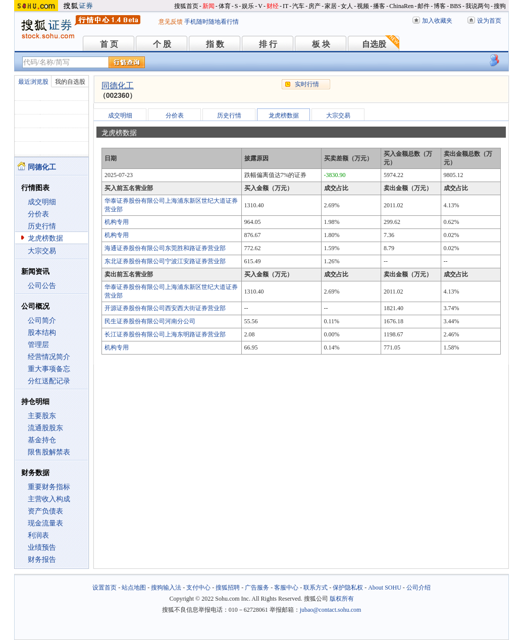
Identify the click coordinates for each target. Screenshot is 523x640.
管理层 (38, 344)
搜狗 (500, 6)
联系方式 (315, 587)
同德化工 (117, 85)
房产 (314, 6)
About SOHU (384, 587)
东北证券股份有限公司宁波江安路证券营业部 (165, 261)
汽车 (298, 6)
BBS (455, 6)
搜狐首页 (186, 6)
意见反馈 (171, 21)
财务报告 (42, 559)
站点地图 (134, 587)
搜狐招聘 (228, 587)
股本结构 (42, 332)
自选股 (374, 44)
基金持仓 (42, 440)
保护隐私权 (348, 587)
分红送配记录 (49, 381)
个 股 (162, 44)
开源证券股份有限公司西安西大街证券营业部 (165, 308)
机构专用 (116, 221)
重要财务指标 (49, 487)
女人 (347, 6)
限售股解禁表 (49, 452)
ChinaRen (401, 6)
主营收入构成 (49, 499)
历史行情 (42, 226)
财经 (273, 6)
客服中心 (286, 587)
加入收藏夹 (437, 20)
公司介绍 (418, 587)
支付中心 (198, 587)
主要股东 (42, 416)
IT (285, 6)
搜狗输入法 (166, 587)
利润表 (38, 535)
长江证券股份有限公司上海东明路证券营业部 (165, 334)
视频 (363, 6)
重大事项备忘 (49, 369)
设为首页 (489, 20)
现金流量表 (45, 523)
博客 (440, 6)
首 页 (109, 44)
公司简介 (42, 320)
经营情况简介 (49, 357)
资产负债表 (45, 511)
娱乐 (248, 6)
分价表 (38, 214)
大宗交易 (42, 251)
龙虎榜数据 (45, 238)
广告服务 (257, 587)
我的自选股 (70, 81)
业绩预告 (42, 547)
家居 (331, 6)
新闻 (208, 6)
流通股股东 (45, 428)
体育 (225, 6)
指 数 (215, 44)
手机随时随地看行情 (211, 21)
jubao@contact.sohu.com (330, 609)
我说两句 (477, 6)
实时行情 (307, 84)
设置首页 (104, 587)
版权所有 (342, 598)
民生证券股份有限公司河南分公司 (149, 321)
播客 (379, 6)
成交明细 (42, 202)
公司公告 (42, 285)
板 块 (321, 44)
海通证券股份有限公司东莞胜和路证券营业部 (165, 248)
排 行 (268, 44)
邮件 (423, 6)
